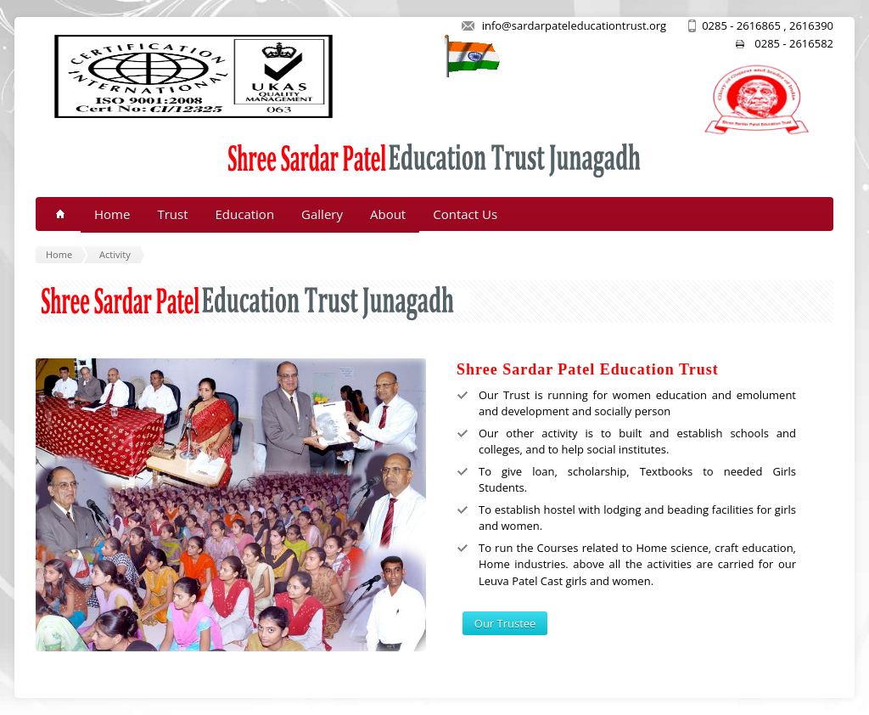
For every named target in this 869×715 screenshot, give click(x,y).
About (388, 213)
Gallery (322, 213)
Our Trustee (505, 623)
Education (245, 213)
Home (112, 213)
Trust (172, 213)
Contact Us (465, 213)
